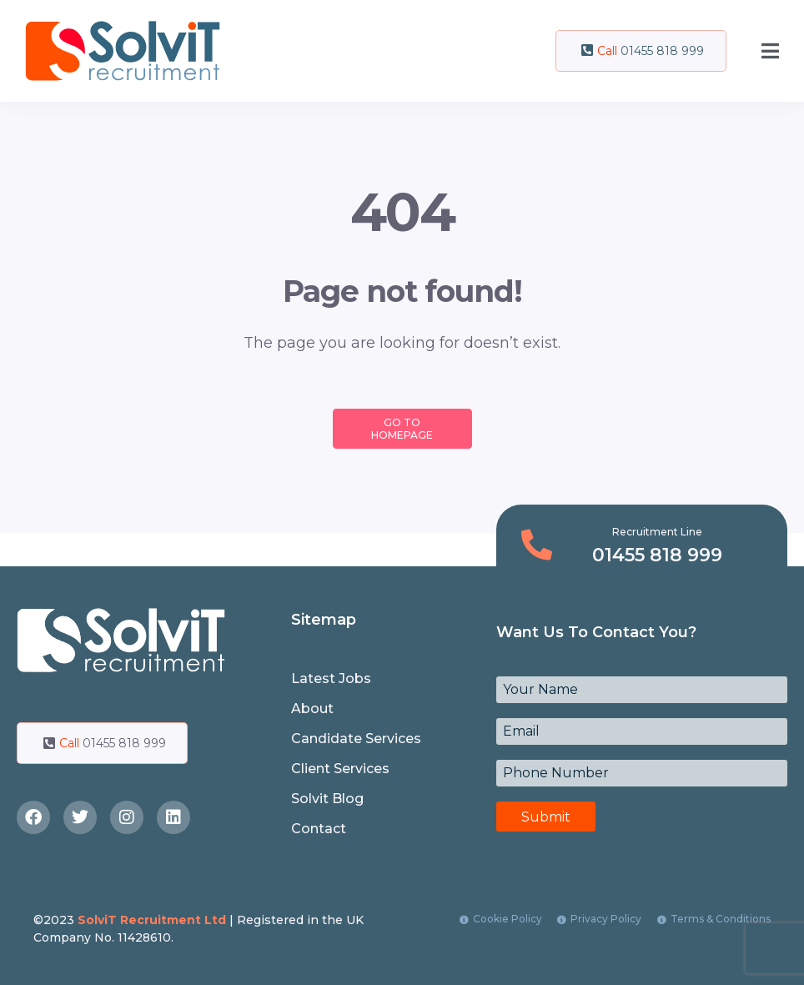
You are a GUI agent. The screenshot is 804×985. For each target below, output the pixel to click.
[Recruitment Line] (536, 545)
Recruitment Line (657, 531)
